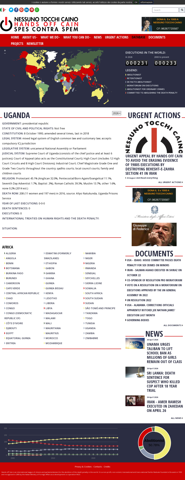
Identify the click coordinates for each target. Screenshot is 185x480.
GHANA (50, 278)
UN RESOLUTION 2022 (139, 300)
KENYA (49, 293)
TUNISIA (90, 323)
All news (177, 418)
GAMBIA (50, 273)
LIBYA (49, 308)
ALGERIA (11, 253)
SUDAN (89, 303)
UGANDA (90, 328)
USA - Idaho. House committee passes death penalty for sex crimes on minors (154, 262)
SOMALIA (90, 288)
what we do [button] (50, 37)
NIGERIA (90, 263)
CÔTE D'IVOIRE (14, 323)
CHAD (9, 298)
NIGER (88, 258)
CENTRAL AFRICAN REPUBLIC (22, 293)
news (98, 37)
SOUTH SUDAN (94, 298)
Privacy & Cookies (83, 466)
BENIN (9, 263)
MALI (49, 323)
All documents (173, 325)
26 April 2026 (152, 340)
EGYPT (10, 333)
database (138, 37)
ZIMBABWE (91, 338)
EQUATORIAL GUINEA (18, 338)
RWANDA (90, 268)
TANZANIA (91, 313)
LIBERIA (50, 303)
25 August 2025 (134, 178)
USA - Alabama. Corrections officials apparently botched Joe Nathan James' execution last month (151, 310)
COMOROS (12, 303)
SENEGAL (90, 273)
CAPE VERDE (13, 288)
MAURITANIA (53, 328)
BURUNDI (11, 278)
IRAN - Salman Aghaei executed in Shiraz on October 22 (154, 272)
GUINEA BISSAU (54, 288)
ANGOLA (11, 258)
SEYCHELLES (92, 278)
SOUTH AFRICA (93, 293)
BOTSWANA (13, 268)
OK (136, 2)
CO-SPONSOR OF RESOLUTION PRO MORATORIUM (154, 280)
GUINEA (50, 283)
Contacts (98, 466)
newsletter (35, 43)
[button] (4, 10)
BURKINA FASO (14, 273)
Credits (107, 466)
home (15, 37)
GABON (50, 268)
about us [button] (29, 37)
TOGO (88, 318)
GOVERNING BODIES (138, 320)
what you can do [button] (76, 37)
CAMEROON (13, 283)
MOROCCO (52, 338)
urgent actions (116, 37)
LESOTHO (51, 298)
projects (17, 43)
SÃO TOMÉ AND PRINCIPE (100, 308)
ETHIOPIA (51, 263)
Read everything (149, 177)
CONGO (10, 308)
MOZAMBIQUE (54, 343)
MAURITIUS (52, 333)
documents (157, 37)
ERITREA (11, 343)
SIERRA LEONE (93, 283)
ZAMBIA (90, 333)
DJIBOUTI (11, 328)
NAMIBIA (90, 253)
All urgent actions (170, 182)
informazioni (146, 2)
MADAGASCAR (54, 313)
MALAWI (50, 318)
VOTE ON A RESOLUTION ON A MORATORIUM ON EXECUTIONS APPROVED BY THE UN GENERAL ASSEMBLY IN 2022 (154, 290)
